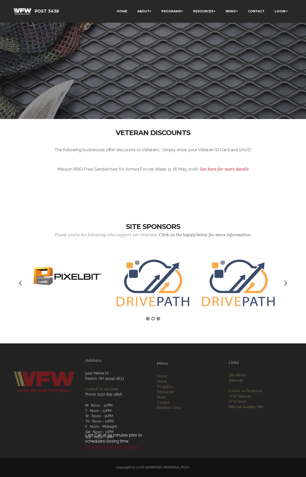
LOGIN (280, 11)
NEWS (231, 11)
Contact (163, 419)
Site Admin (237, 390)
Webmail (236, 396)
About (162, 398)
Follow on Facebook (245, 406)
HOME (122, 11)
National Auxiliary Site (246, 422)
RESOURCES (203, 11)
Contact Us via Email (101, 401)
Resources (165, 409)
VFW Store (237, 417)
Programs (165, 404)
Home (162, 393)
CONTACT (256, 11)
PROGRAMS (171, 11)
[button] (20, 283)
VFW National (240, 412)
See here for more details (224, 169)
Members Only (169, 425)
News (161, 414)
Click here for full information (112, 447)
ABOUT (143, 11)
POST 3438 (47, 11)
